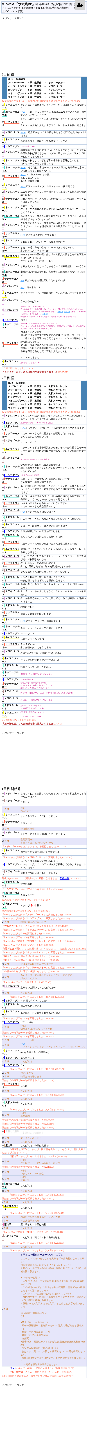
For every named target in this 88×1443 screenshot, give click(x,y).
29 (10, 124)
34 (10, 489)
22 (10, 178)
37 (10, 468)
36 (10, 475)
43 (10, 422)
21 (10, 186)
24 (10, 162)
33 (10, 498)
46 (10, 864)
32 (10, 505)
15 (10, 235)
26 (10, 146)
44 (10, 417)
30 (10, 113)
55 (10, 795)
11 (10, 266)
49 (10, 834)
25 (10, 153)
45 (10, 873)
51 (10, 823)
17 (10, 218)
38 (10, 459)
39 (10, 451)
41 (10, 435)
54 (10, 802)
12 (10, 258)
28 (10, 134)
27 (10, 141)
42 (10, 428)
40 (10, 442)
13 (10, 249)
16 (10, 226)
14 (10, 242)
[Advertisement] (44, 45)
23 (10, 169)
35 (10, 481)
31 (10, 106)
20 (10, 193)
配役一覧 (64, 878)
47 (10, 852)
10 (10, 273)
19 (10, 200)
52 (10, 816)
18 (10, 209)
